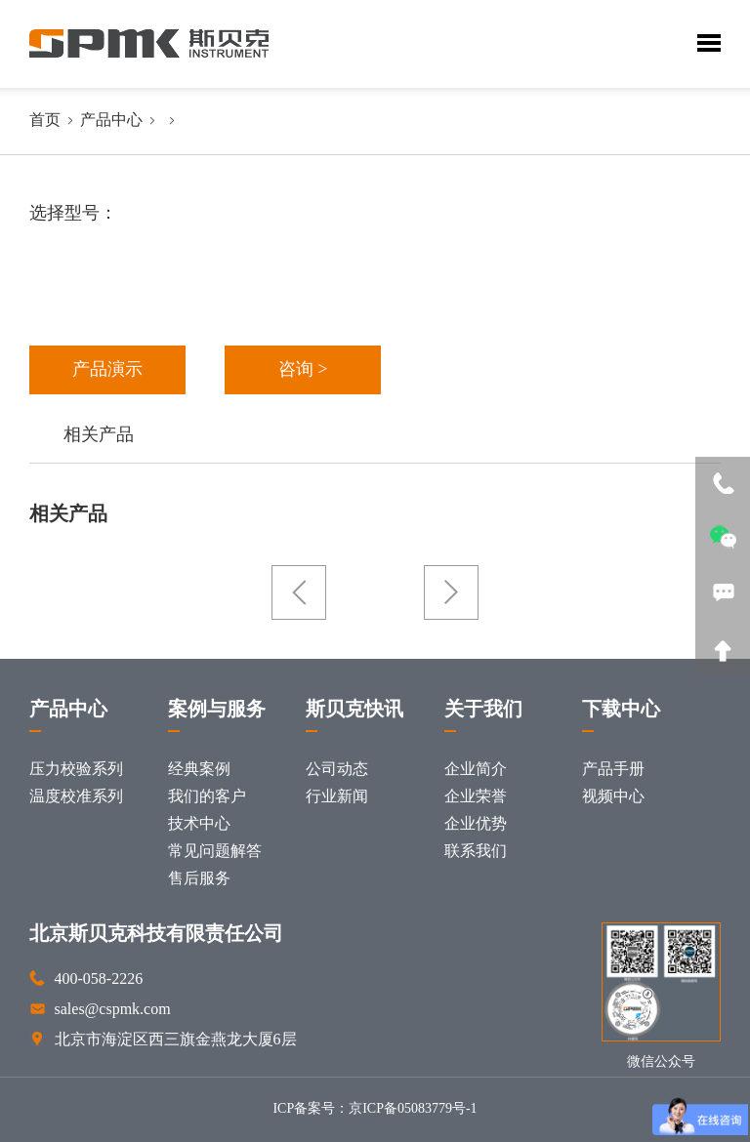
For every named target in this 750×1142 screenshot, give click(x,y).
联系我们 (475, 851)
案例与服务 (217, 710)
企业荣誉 (475, 797)
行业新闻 (337, 797)
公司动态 (337, 769)
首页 (45, 120)
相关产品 (98, 435)
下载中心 (621, 710)
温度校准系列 (76, 797)
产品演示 (107, 370)
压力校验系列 (76, 769)
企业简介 (475, 769)
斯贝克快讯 (354, 710)
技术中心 (199, 824)
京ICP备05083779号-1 (413, 1109)
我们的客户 (207, 797)
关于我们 (483, 710)
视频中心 (613, 797)
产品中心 (111, 120)
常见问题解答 (215, 851)
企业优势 (475, 824)
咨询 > (303, 370)
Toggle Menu (709, 43)
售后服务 (199, 879)
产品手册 (613, 769)
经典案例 (199, 769)
